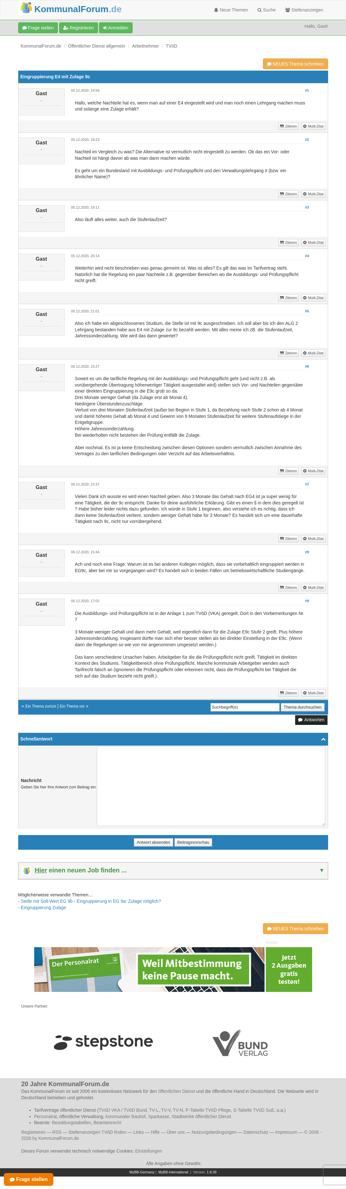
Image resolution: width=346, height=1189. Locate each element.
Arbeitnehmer (145, 46)
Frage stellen (38, 27)
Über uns (175, 1132)
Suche (267, 9)
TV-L (154, 1110)
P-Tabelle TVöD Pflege (208, 1110)
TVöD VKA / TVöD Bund (123, 1110)
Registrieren (78, 27)
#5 (307, 311)
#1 (307, 90)
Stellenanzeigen (304, 9)
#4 (307, 256)
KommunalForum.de (41, 46)
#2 (307, 140)
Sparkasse (158, 1116)
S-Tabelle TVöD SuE (253, 1110)
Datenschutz (255, 1132)
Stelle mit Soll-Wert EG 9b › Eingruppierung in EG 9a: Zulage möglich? (91, 901)
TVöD (171, 46)
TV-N (178, 1110)
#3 (307, 207)
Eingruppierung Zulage (43, 907)
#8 (307, 552)
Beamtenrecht (107, 1122)
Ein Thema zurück (40, 706)
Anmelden (115, 27)
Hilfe (155, 1132)
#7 (307, 484)
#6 (307, 366)
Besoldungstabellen (71, 1122)
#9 (307, 601)
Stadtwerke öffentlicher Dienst (201, 1116)
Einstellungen (148, 1151)
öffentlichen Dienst (176, 1091)
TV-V (166, 1110)
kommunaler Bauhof (125, 1116)
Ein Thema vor (72, 706)
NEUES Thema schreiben (295, 63)
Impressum (286, 1132)
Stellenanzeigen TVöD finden (97, 1132)
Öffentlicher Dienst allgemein (96, 46)
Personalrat (45, 1116)
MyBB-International (173, 1172)
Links (138, 1132)
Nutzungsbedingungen (214, 1132)
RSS (57, 1132)
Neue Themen (231, 9)
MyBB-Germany (141, 1172)
